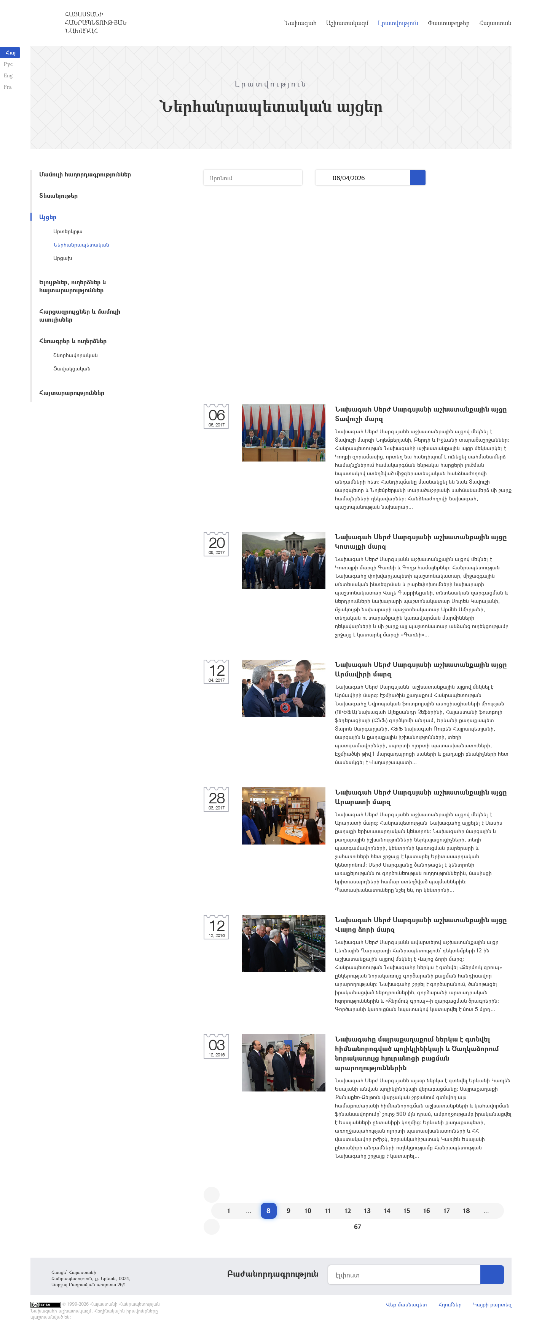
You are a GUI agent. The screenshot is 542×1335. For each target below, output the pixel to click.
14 (387, 1211)
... (324, 178)
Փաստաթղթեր (449, 23)
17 (447, 1211)
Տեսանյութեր (58, 195)
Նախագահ (300, 23)
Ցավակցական (72, 368)
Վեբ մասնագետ (406, 1304)
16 (427, 1211)
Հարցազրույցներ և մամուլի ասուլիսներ (79, 315)
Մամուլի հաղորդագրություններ (85, 174)
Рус (8, 63)
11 (328, 1211)
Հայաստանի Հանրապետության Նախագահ (96, 22)
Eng (8, 75)
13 (367, 1211)
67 (357, 1227)
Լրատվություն (398, 23)
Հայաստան (495, 23)
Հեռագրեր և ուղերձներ (73, 341)
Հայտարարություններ (71, 392)
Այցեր (47, 217)
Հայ (11, 52)
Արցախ (62, 257)
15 (407, 1211)
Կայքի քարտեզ (492, 1304)
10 (308, 1211)
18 (466, 1211)
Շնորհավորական (75, 355)
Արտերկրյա (68, 231)
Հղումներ (450, 1304)
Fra (8, 86)
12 (348, 1211)
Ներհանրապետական (81, 244)
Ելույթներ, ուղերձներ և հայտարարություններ (72, 286)
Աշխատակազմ (347, 23)
